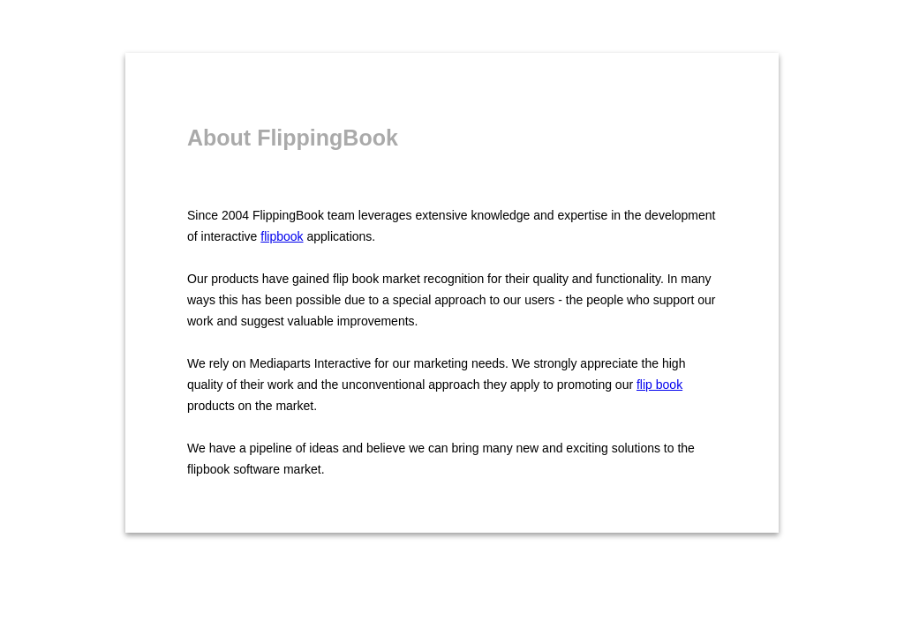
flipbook (281, 236)
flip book (659, 384)
